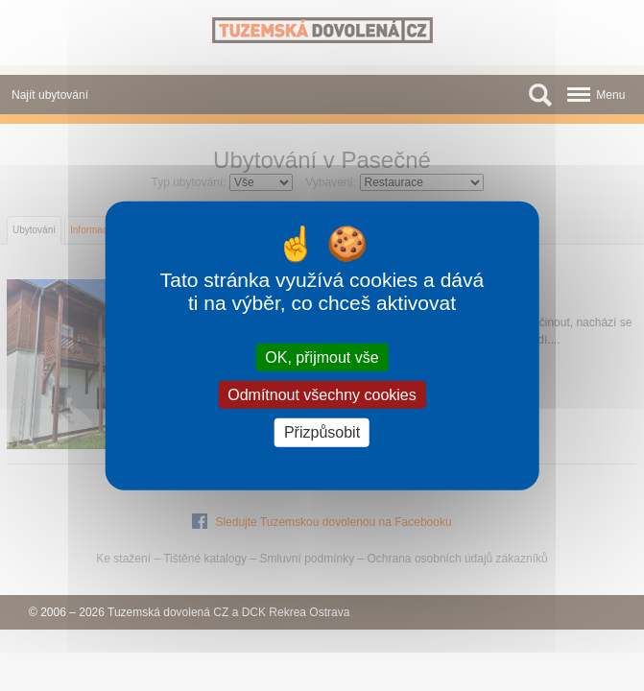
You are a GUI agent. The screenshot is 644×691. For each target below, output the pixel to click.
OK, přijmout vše (321, 357)
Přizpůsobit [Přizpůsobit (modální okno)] (322, 432)
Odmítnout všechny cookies (322, 395)
